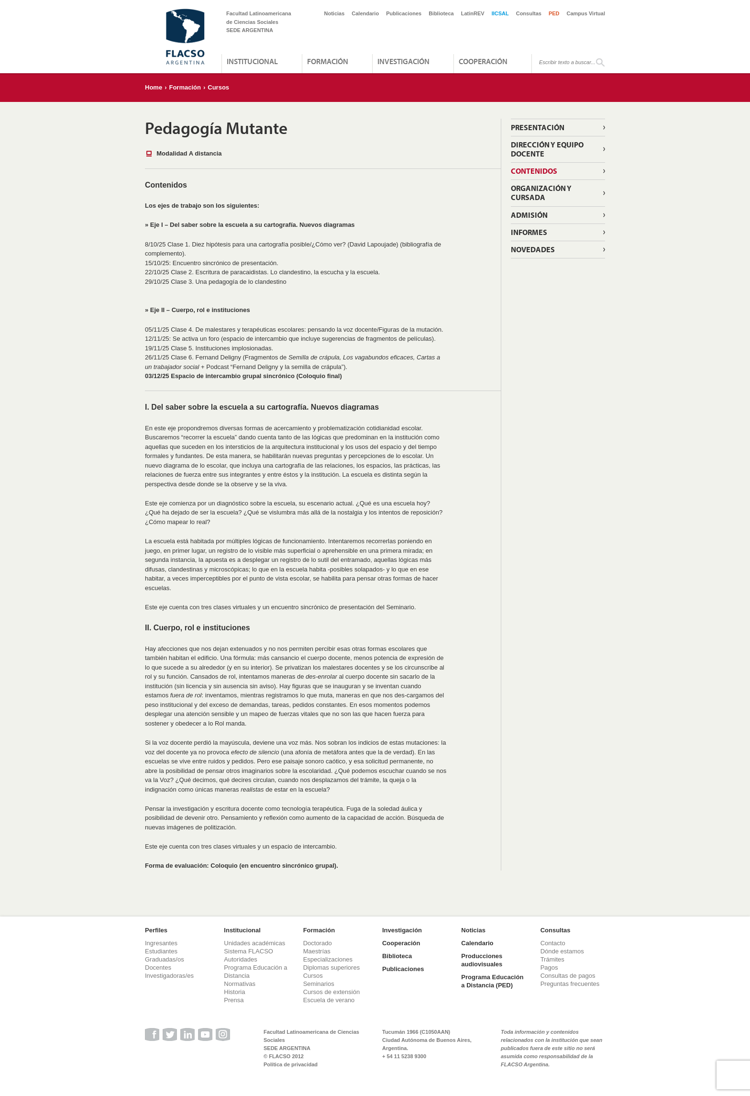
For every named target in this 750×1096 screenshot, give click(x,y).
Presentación (537, 127)
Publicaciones (403, 13)
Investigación (403, 61)
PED (554, 13)
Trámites (552, 959)
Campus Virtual (586, 13)
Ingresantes (161, 943)
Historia (234, 991)
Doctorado (317, 943)
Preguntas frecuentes (570, 983)
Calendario (365, 13)
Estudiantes (161, 951)
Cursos (218, 87)
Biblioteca (441, 13)
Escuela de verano (329, 1000)
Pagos (549, 967)
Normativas (239, 983)
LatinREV (473, 13)
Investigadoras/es (169, 975)
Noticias (334, 13)
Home (153, 87)
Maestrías (317, 951)
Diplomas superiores (331, 967)
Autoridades (240, 959)
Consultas (528, 13)
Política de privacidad (291, 1064)
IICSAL (500, 13)
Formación (327, 61)
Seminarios (318, 983)
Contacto (552, 943)
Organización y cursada (541, 192)
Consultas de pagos (568, 975)
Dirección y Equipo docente (547, 149)
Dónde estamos (562, 951)
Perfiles (156, 930)
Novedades (533, 249)
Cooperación (483, 61)
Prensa (233, 1000)
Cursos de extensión (331, 991)
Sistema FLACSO (248, 951)
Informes (529, 232)
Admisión (529, 215)
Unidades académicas (254, 943)
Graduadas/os (164, 959)
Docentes (158, 967)
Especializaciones (328, 959)
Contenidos (534, 171)
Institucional (252, 61)
